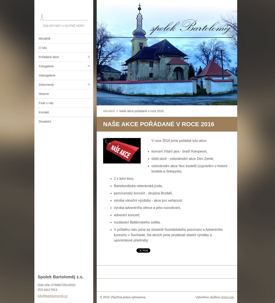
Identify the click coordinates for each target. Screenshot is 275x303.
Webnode (227, 297)
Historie (44, 94)
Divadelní (45, 121)
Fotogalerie (46, 66)
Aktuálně (44, 38)
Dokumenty (46, 84)
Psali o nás (46, 103)
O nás (43, 48)
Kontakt (44, 112)
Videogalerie (47, 75)
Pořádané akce (49, 57)
